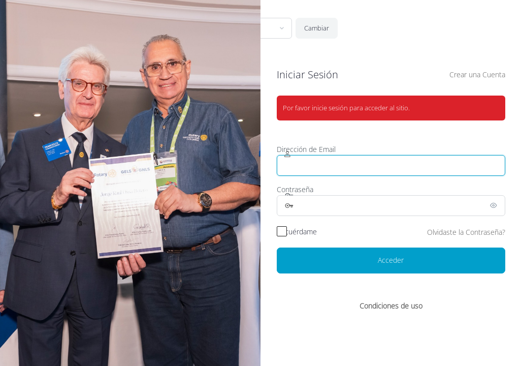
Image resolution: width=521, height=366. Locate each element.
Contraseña (295, 189)
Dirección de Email (306, 149)
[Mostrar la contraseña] (495, 205)
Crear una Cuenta (477, 74)
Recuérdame (297, 231)
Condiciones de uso (391, 306)
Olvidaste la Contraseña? (466, 232)
